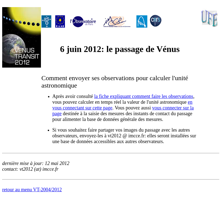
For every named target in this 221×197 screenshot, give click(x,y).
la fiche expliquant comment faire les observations (143, 96)
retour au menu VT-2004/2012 (32, 189)
